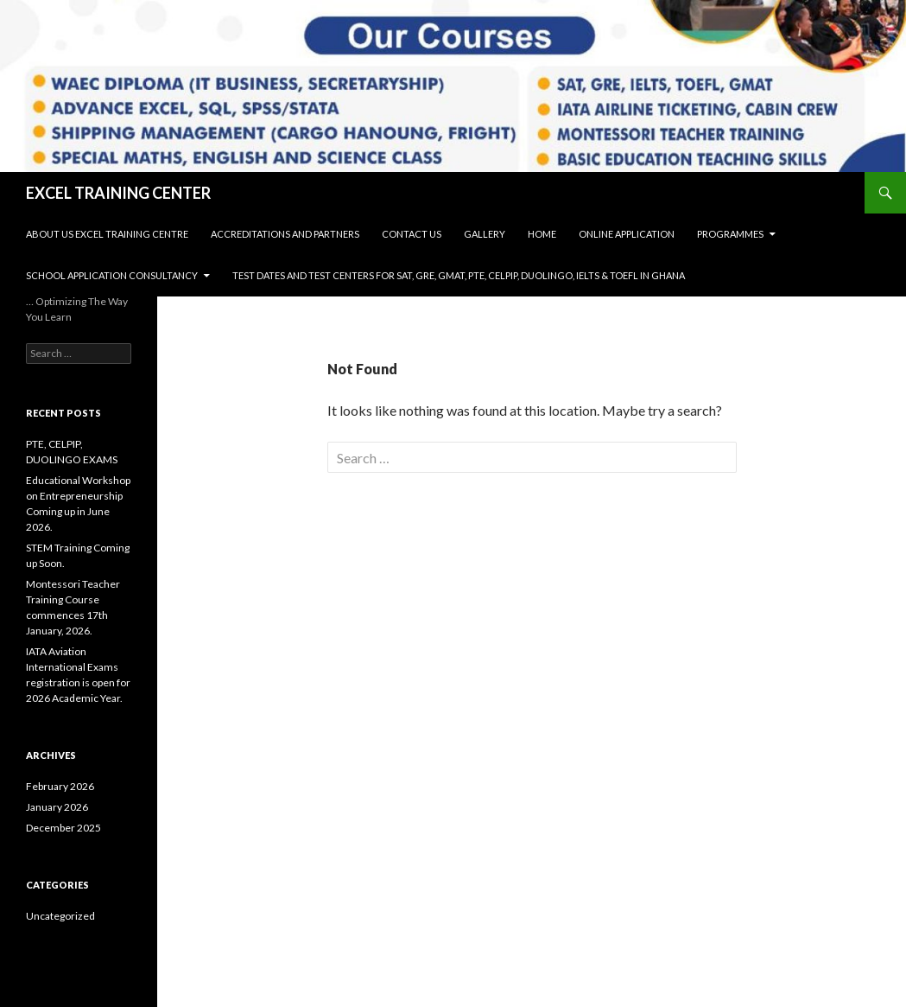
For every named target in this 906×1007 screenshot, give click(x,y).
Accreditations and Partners (285, 233)
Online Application (627, 233)
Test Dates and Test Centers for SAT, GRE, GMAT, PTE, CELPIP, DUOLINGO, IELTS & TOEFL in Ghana (458, 275)
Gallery (484, 233)
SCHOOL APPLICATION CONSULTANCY (112, 275)
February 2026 (60, 786)
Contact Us (411, 233)
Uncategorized (60, 915)
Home (542, 233)
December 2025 (63, 827)
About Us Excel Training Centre (107, 233)
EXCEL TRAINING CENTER (118, 192)
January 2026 (57, 806)
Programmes (730, 233)
